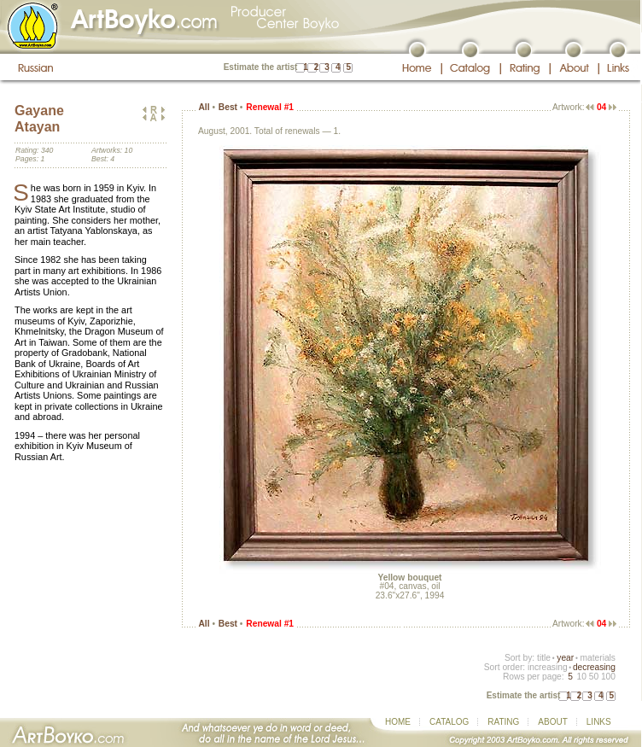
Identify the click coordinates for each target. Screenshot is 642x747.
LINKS (599, 722)
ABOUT (552, 722)
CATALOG (449, 722)
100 (608, 676)
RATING (503, 722)
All (203, 107)
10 (581, 676)
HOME (398, 722)
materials (598, 657)
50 (593, 676)
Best (228, 107)
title (544, 657)
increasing (548, 667)
